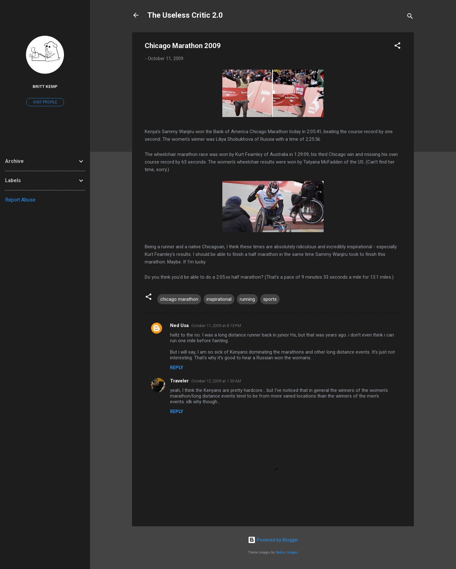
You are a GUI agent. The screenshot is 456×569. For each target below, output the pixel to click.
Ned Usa (179, 325)
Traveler (179, 381)
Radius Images (287, 552)
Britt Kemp (45, 86)
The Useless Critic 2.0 (185, 15)
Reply (176, 367)
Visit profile (45, 102)
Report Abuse (20, 200)
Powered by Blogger (273, 540)
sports (270, 299)
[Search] (410, 17)
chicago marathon (179, 299)
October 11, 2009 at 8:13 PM (216, 325)
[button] (397, 47)
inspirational (218, 299)
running (247, 299)
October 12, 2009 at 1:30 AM (216, 381)
